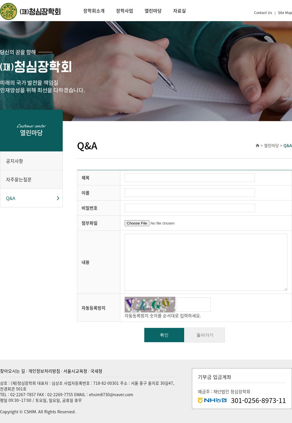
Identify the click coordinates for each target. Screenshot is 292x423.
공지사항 (14, 160)
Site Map (285, 12)
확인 (164, 334)
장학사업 (124, 10)
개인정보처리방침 (44, 371)
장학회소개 (94, 10)
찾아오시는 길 (12, 371)
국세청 (96, 371)
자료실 (179, 10)
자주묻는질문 (19, 179)
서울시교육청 (75, 371)
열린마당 (153, 10)
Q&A (10, 198)
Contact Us (263, 12)
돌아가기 (205, 334)
